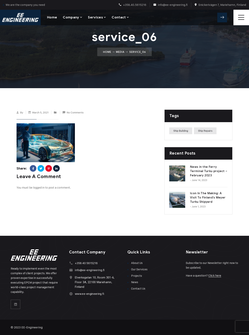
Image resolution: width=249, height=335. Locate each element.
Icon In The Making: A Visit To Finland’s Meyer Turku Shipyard (207, 197)
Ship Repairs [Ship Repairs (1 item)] (205, 130)
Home (52, 17)
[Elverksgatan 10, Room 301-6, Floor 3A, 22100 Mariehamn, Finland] (71, 277)
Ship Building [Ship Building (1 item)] (180, 130)
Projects (136, 276)
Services (95, 17)
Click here (214, 275)
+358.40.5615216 (134, 5)
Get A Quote (222, 17)
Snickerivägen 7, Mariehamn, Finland (222, 5)
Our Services (139, 269)
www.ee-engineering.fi (89, 294)
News (134, 282)
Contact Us (138, 288)
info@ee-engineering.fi (173, 5)
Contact (119, 17)
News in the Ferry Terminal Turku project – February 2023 (208, 171)
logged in (39, 187)
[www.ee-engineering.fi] (71, 294)
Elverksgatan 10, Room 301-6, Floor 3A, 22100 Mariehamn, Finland (94, 282)
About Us (137, 263)
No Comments (75, 112)
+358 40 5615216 (86, 263)
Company (71, 17)
